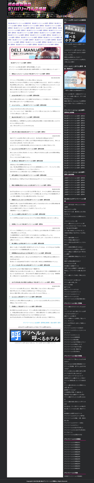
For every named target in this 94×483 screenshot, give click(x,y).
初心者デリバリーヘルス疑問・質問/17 (74, 130)
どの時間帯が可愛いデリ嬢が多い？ (73, 392)
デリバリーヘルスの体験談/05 (72, 459)
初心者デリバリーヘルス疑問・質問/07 (23, 39)
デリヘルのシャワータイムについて (73, 375)
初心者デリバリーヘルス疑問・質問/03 (74, 163)
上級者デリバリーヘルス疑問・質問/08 (74, 178)
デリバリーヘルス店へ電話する (72, 349)
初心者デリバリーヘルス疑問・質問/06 (45, 39)
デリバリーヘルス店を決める (72, 351)
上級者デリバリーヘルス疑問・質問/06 (74, 182)
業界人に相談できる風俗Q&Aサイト (75, 81)
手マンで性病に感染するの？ (72, 240)
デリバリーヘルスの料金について (73, 344)
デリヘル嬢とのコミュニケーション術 (74, 223)
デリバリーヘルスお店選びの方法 (73, 434)
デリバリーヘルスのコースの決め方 (73, 328)
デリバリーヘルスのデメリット (72, 291)
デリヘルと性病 (68, 284)
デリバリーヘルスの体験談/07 (72, 454)
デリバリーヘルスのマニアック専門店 (74, 415)
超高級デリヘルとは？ (70, 390)
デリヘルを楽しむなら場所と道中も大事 (75, 371)
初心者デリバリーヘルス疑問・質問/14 (27, 32)
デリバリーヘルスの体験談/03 (72, 463)
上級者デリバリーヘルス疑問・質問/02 (74, 192)
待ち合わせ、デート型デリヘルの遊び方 (75, 406)
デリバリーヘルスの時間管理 (72, 337)
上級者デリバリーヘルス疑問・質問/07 (74, 180)
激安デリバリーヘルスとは (71, 289)
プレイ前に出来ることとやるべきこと (74, 230)
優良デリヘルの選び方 (70, 316)
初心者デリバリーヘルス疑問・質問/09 (31, 37)
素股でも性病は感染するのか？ (72, 261)
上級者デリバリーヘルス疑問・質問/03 (74, 189)
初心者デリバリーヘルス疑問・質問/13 (50, 32)
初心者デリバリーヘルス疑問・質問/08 (74, 151)
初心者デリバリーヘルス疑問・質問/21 (33, 25)
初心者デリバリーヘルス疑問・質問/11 (40, 35)
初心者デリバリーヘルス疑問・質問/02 (26, 44)
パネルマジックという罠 (70, 221)
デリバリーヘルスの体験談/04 (72, 461)
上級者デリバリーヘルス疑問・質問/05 (74, 185)
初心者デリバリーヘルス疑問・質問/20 (74, 123)
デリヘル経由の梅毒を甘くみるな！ (73, 247)
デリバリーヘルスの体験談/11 (72, 444)
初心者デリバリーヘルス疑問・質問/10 (74, 146)
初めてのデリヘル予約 (70, 209)
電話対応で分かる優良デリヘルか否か (74, 394)
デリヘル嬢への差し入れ (70, 282)
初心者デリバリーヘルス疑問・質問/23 (42, 23)
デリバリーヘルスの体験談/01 (72, 468)
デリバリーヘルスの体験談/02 (72, 466)
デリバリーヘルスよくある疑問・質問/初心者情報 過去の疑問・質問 (41, 322)
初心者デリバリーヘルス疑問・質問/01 (48, 44)
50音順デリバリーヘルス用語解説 (73, 476)
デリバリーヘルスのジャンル (72, 335)
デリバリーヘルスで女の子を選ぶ (73, 346)
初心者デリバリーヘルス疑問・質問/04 (36, 42)
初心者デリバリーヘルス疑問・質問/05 (74, 158)
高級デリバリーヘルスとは (71, 296)
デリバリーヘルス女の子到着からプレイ (75, 342)
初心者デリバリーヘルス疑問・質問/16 (37, 30)
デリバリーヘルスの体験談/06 (72, 456)
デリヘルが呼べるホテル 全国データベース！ (75, 36)
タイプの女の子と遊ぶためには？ (73, 373)
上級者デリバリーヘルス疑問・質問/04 (74, 187)
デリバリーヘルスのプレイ (71, 425)
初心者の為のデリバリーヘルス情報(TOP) (19, 23)
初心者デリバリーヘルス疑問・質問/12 (18, 35)
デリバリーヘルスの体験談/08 (72, 452)
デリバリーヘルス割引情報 (71, 339)
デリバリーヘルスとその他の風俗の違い (75, 299)
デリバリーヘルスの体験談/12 (72, 442)
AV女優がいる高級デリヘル (71, 266)
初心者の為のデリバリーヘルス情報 (45, 481)
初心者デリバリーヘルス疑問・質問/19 (24, 28)
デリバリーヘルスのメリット (72, 294)
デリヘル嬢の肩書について (71, 237)
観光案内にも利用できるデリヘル (73, 413)
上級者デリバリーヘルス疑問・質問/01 (74, 194)
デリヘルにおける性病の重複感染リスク (75, 364)
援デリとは (67, 287)
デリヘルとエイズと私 (70, 263)
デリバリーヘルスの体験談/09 (72, 449)
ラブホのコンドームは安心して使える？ (75, 249)
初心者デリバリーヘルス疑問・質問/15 (74, 134)
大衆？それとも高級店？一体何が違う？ (75, 268)
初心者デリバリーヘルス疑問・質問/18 (46, 28)
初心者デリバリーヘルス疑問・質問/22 (74, 118)
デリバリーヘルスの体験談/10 (72, 447)
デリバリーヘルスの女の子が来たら (73, 427)
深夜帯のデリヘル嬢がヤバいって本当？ (75, 378)
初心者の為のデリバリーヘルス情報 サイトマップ (20, 20)
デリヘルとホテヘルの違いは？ (72, 280)
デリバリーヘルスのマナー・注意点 (73, 423)
